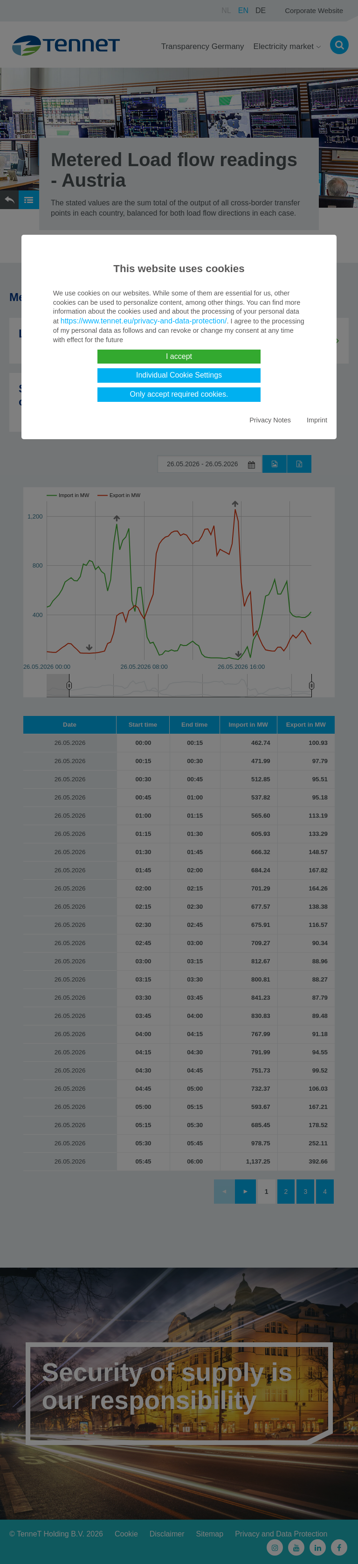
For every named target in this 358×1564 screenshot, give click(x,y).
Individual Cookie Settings (179, 375)
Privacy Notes (270, 420)
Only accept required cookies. (179, 394)
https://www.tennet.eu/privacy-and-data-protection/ (144, 321)
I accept (179, 356)
